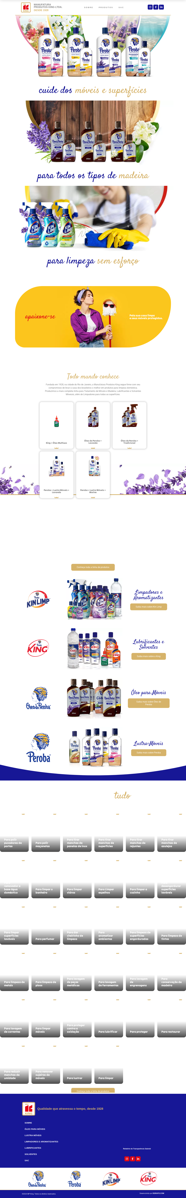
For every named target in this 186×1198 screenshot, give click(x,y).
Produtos (106, 7)
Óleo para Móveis (35, 1129)
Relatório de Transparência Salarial (139, 1149)
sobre (88, 7)
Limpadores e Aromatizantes (41, 1141)
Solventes (31, 1154)
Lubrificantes (33, 1148)
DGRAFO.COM (158, 1193)
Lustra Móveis (33, 1135)
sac (121, 7)
